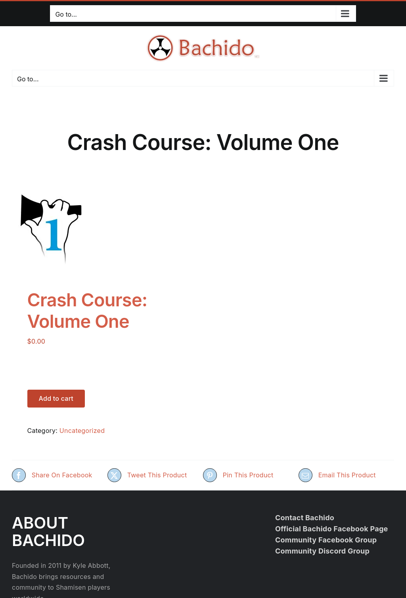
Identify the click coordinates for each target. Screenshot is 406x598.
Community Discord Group (322, 551)
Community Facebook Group (326, 540)
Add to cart (56, 398)
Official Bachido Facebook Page (331, 529)
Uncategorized (82, 431)
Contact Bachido (304, 517)
